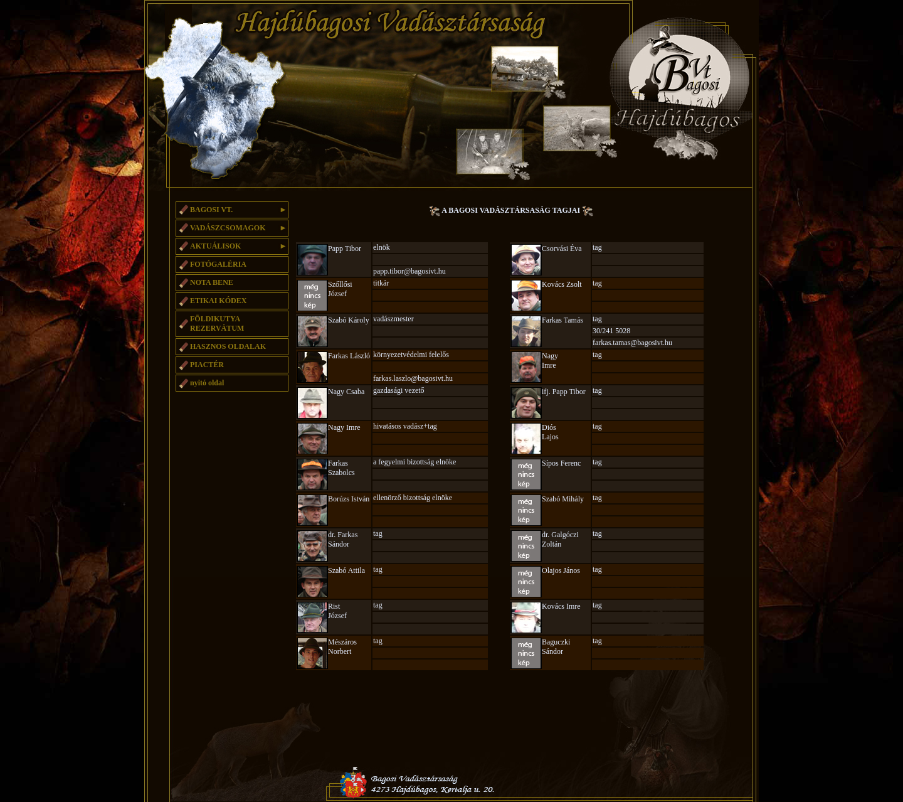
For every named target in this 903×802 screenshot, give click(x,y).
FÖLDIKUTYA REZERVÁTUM (217, 323)
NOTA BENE (211, 282)
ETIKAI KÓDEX (218, 300)
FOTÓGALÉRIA (218, 264)
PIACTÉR (207, 364)
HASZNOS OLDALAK (228, 346)
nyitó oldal (207, 382)
